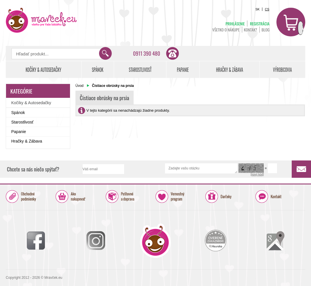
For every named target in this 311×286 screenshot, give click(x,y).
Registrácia (260, 23)
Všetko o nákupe (226, 30)
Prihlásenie (235, 23)
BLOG (265, 30)
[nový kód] (257, 174)
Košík (290, 22)
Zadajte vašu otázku (201, 168)
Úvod (79, 86)
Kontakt (250, 30)
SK (257, 9)
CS (267, 9)
